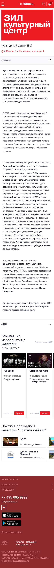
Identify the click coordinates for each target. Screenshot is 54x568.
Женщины (9, 371)
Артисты (20, 542)
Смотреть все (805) (44, 342)
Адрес (4, 324)
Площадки (31, 542)
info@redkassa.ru (9, 501)
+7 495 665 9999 (14, 497)
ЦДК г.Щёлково (11, 379)
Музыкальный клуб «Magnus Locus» (39, 380)
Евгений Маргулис (39, 371)
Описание (6, 60)
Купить (19, 413)
